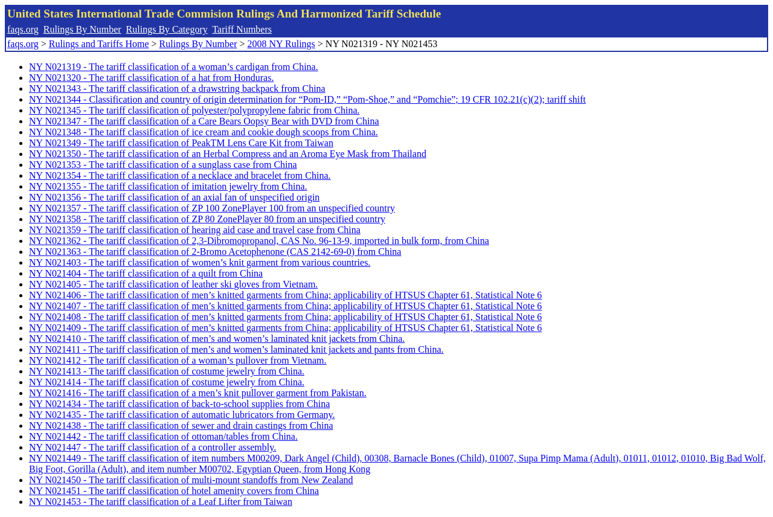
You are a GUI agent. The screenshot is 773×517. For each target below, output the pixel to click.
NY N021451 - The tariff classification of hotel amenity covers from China (174, 491)
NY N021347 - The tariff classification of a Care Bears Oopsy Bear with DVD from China (204, 121)
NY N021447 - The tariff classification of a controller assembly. (152, 447)
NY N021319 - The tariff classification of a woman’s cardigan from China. (173, 67)
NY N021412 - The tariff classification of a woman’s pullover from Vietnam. (178, 360)
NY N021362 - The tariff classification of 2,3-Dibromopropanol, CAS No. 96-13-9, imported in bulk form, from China (259, 241)
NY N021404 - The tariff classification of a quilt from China (146, 273)
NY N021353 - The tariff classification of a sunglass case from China (163, 164)
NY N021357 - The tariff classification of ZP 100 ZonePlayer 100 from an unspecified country (212, 208)
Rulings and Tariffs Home (99, 44)
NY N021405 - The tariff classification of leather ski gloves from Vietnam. (173, 284)
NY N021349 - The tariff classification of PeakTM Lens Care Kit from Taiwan (181, 143)
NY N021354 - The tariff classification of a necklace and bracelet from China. (180, 175)
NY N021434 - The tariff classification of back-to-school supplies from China (179, 404)
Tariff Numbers (242, 29)
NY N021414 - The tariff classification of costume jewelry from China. (166, 382)
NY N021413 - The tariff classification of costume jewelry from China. (166, 371)
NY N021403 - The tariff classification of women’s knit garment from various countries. (199, 262)
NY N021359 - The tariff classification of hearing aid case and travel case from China (195, 230)
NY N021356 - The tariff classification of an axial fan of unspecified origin (174, 197)
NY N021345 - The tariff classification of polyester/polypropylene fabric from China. (194, 110)
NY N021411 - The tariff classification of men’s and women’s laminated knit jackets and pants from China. (236, 349)
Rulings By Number (82, 29)
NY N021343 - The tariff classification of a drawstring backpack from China (177, 88)
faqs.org (23, 29)
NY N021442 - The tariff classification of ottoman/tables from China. (163, 436)
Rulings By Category (167, 29)
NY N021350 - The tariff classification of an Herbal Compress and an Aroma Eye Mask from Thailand (227, 154)
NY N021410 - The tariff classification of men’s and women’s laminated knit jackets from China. (217, 338)
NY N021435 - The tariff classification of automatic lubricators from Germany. (182, 414)
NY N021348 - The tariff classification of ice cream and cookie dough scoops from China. (203, 132)
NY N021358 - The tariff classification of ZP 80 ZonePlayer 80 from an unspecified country (207, 219)
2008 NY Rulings (281, 44)
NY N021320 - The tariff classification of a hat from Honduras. (151, 77)
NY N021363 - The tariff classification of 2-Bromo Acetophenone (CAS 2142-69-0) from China (215, 251)
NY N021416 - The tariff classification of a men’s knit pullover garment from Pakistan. (198, 393)
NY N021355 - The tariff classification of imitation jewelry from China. (168, 186)
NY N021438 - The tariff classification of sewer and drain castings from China (181, 425)
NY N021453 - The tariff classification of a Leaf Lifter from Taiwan (160, 501)
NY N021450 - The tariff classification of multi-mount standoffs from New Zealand (191, 480)
